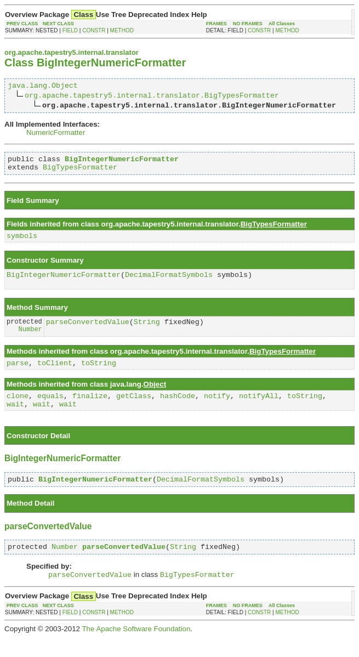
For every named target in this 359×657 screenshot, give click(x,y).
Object (155, 396)
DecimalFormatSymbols (169, 282)
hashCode (177, 409)
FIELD (70, 30)
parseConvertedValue (87, 332)
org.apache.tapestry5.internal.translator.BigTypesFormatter (152, 96)
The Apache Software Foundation (136, 648)
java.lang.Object (43, 87)
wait (15, 419)
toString (98, 375)
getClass (133, 409)
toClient (54, 375)
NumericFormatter (55, 134)
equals (50, 409)
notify (217, 409)
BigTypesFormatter (80, 172)
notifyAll (258, 409)
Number (30, 340)
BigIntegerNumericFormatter (64, 282)
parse (18, 375)
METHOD (122, 30)
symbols (22, 242)
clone (18, 409)
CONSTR (93, 30)
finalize (89, 409)
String (147, 332)
